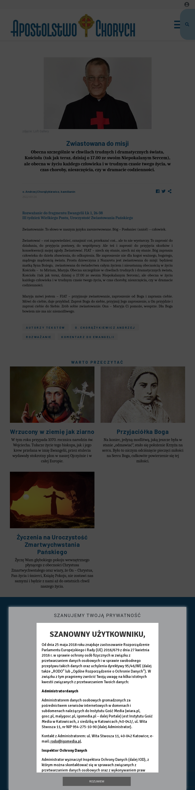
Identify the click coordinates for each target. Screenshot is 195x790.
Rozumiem (96, 781)
